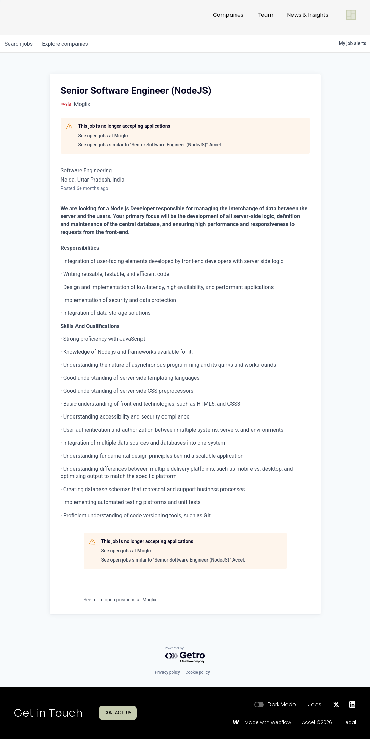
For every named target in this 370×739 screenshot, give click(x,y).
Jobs (314, 704)
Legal (349, 723)
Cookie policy (198, 672)
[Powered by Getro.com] (185, 655)
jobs (19, 44)
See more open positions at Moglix (120, 599)
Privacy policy (167, 672)
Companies (228, 17)
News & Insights (307, 17)
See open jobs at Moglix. (104, 135)
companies (67, 44)
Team (265, 17)
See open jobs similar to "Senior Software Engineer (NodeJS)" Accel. (150, 144)
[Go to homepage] (36, 17)
